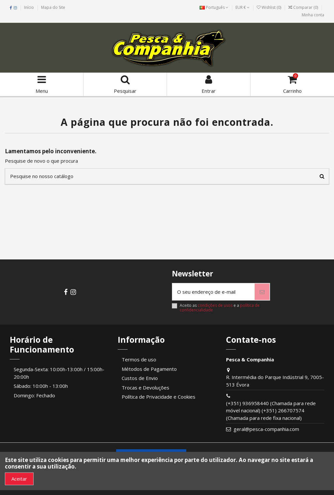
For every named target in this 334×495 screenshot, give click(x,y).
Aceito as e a (220, 308)
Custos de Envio (140, 378)
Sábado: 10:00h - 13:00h (41, 386)
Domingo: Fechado (34, 395)
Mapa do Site (53, 7)
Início (29, 7)
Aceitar (19, 478)
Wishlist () (269, 7)
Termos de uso (139, 359)
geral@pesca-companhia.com (266, 429)
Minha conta (313, 15)
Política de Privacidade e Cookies (158, 396)
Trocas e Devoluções (145, 387)
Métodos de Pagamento (149, 369)
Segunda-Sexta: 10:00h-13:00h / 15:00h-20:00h (59, 373)
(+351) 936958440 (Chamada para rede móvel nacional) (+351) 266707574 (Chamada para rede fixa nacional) (271, 410)
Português (214, 7)
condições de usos (215, 305)
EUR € (242, 7)
